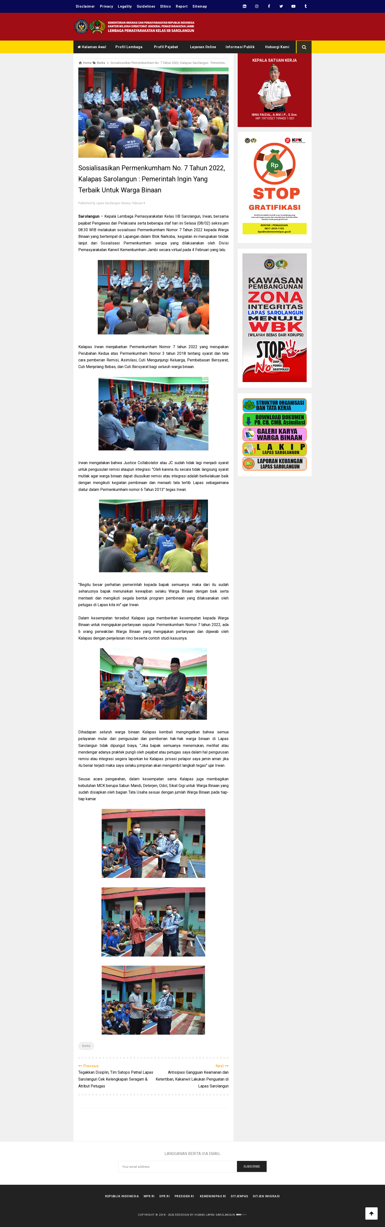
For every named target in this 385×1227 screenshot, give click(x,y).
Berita (86, 1046)
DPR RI (164, 1196)
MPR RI (148, 1196)
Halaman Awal (92, 47)
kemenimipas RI (213, 1196)
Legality (125, 6)
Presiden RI (184, 1196)
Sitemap (200, 6)
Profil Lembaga (128, 47)
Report (182, 6)
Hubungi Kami (277, 47)
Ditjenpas (239, 1196)
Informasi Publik (240, 47)
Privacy (106, 6)
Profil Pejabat (166, 47)
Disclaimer (85, 6)
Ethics (166, 6)
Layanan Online (203, 47)
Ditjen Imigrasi (266, 1196)
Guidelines (146, 6)
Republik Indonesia (121, 1196)
